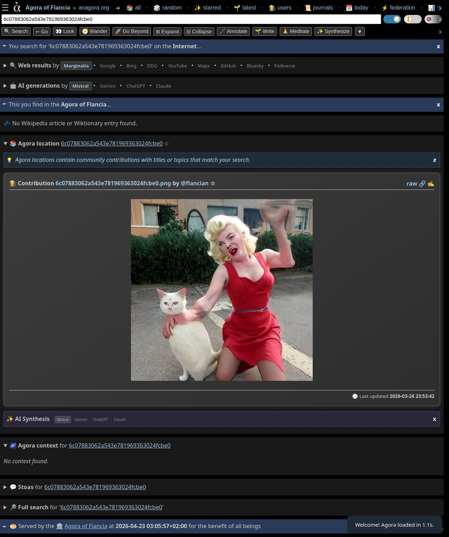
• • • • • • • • (170, 65)
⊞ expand (167, 31)
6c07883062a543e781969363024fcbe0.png (113, 183)
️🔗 (422, 183)
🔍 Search (16, 31)
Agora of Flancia (86, 526)
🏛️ (60, 526)
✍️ (430, 183)
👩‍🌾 (12, 183)
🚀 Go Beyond (131, 31)
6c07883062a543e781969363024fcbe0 (95, 487)
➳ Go (41, 31)
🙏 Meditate (296, 31)
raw (412, 183)
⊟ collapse (199, 31)
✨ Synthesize (333, 31)
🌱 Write (264, 31)
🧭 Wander (95, 31)
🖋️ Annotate (233, 31)
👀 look (64, 31)
